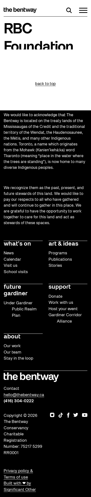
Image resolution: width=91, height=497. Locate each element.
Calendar (12, 259)
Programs (58, 253)
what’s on (17, 244)
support (60, 287)
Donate (55, 296)
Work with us (61, 303)
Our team (12, 352)
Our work (12, 346)
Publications (60, 259)
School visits (16, 272)
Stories (55, 266)
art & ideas (63, 244)
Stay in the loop (18, 358)
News (9, 253)
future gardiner (15, 290)
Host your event (63, 309)
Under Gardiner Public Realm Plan (20, 309)
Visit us (10, 266)
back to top (45, 84)
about (12, 337)
